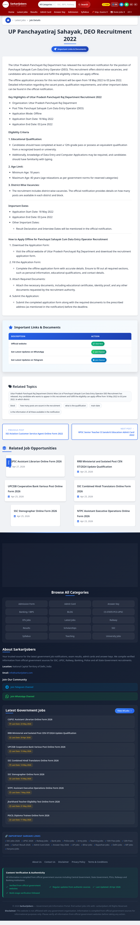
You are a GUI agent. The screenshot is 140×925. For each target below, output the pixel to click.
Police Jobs (69, 845)
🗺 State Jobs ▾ (117, 12)
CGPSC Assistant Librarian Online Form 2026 (35, 465)
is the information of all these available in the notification (35, 416)
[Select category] (44, 4)
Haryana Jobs (13, 853)
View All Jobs (124, 715)
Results (33, 12)
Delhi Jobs (117, 849)
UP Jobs (75, 849)
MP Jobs (129, 849)
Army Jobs (82, 845)
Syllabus (85, 12)
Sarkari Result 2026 (21, 849)
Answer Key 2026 (61, 849)
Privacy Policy (78, 866)
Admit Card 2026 (41, 849)
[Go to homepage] (8, 20)
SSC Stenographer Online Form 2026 (35, 515)
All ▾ (130, 12)
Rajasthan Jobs (102, 849)
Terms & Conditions (98, 866)
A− (135, 4)
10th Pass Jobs (113, 845)
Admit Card (45, 12)
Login (102, 4)
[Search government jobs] (63, 4)
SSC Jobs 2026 (13, 845)
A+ (129, 4)
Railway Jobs (42, 845)
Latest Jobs (22, 12)
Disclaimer (63, 866)
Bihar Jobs (87, 849)
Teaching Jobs (96, 845)
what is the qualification (75, 410)
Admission (73, 12)
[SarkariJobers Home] (14, 4)
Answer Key (59, 12)
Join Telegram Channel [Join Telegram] (19, 691)
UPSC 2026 (28, 845)
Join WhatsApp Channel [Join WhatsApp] (19, 700)
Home (11, 12)
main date (95, 410)
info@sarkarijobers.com (21, 677)
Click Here (95, 345)
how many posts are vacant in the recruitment (40, 410)
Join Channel (96, 354)
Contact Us (49, 866)
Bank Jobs (56, 845)
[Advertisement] (70, 569)
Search (81, 4)
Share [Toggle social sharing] (9, 462)
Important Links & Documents (70, 49)
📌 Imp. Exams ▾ (100, 12)
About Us (37, 866)
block (12, 410)
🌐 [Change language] (112, 4)
